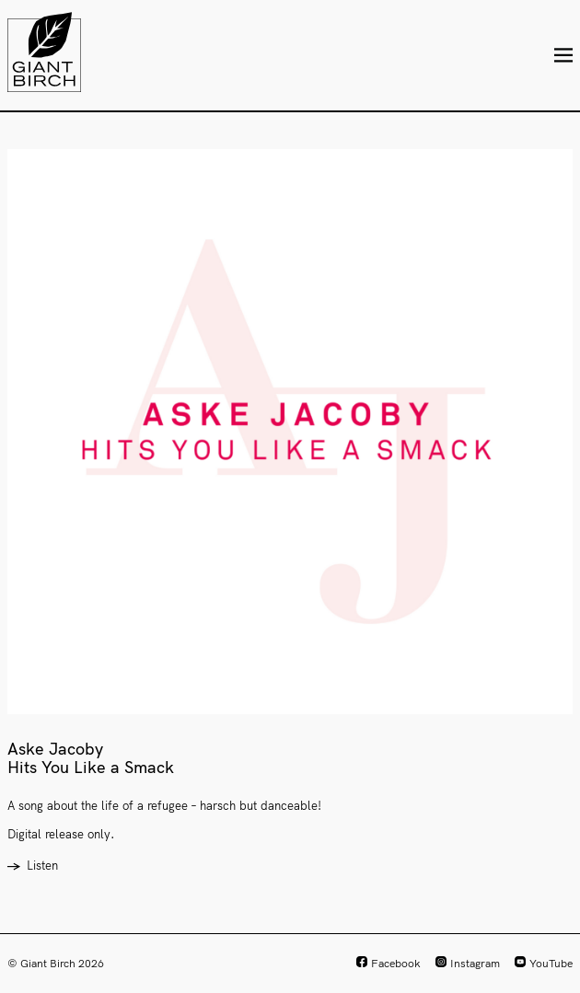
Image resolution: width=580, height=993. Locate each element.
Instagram (475, 963)
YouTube (551, 963)
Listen (42, 865)
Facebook (396, 963)
